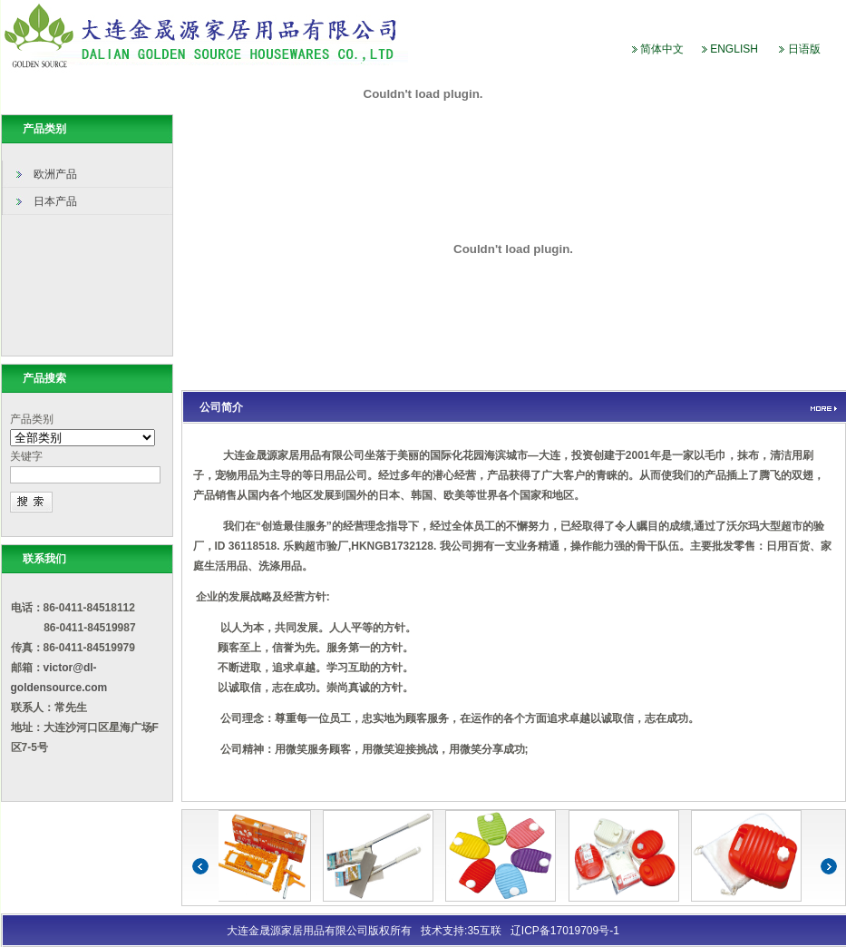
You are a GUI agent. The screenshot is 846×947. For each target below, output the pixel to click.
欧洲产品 (55, 174)
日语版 (804, 49)
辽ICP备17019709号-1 (565, 930)
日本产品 (55, 201)
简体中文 (662, 49)
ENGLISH (734, 49)
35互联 (484, 930)
